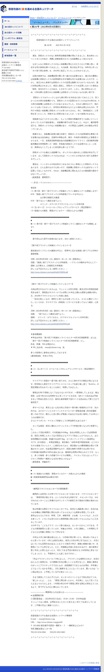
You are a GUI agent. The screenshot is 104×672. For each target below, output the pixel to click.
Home (32, 18)
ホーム (74, 6)
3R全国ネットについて (90, 6)
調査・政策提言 (15, 44)
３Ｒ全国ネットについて (15, 26)
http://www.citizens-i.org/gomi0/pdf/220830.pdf (49, 272)
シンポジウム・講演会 (15, 38)
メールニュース (64, 18)
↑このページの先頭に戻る (89, 663)
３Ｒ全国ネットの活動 (15, 32)
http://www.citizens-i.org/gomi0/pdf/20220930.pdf (50, 324)
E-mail (19, 81)
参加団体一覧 (15, 55)
